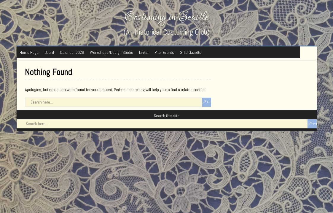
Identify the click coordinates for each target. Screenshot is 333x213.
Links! (144, 52)
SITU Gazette (190, 52)
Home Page (29, 52)
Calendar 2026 (72, 52)
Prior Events (164, 52)
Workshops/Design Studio (111, 52)
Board (49, 52)
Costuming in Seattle (167, 17)
